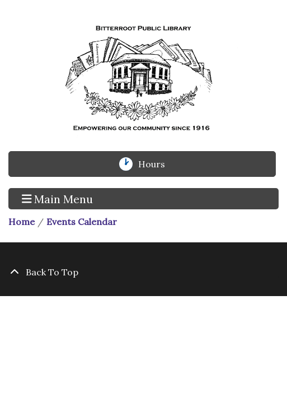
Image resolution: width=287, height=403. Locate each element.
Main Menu (57, 198)
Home (21, 221)
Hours (157, 164)
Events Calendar (81, 221)
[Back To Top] (143, 272)
